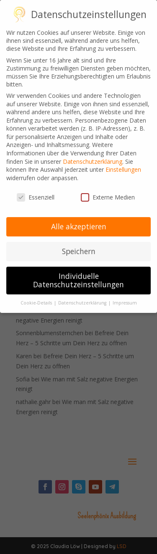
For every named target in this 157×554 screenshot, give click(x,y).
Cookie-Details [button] (37, 299)
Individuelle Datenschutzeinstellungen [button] (78, 277)
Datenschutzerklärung (92, 158)
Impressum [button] (125, 299)
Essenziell (35, 194)
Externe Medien (108, 194)
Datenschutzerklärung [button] (83, 299)
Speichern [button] (78, 248)
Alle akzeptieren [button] (78, 223)
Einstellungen (123, 167)
